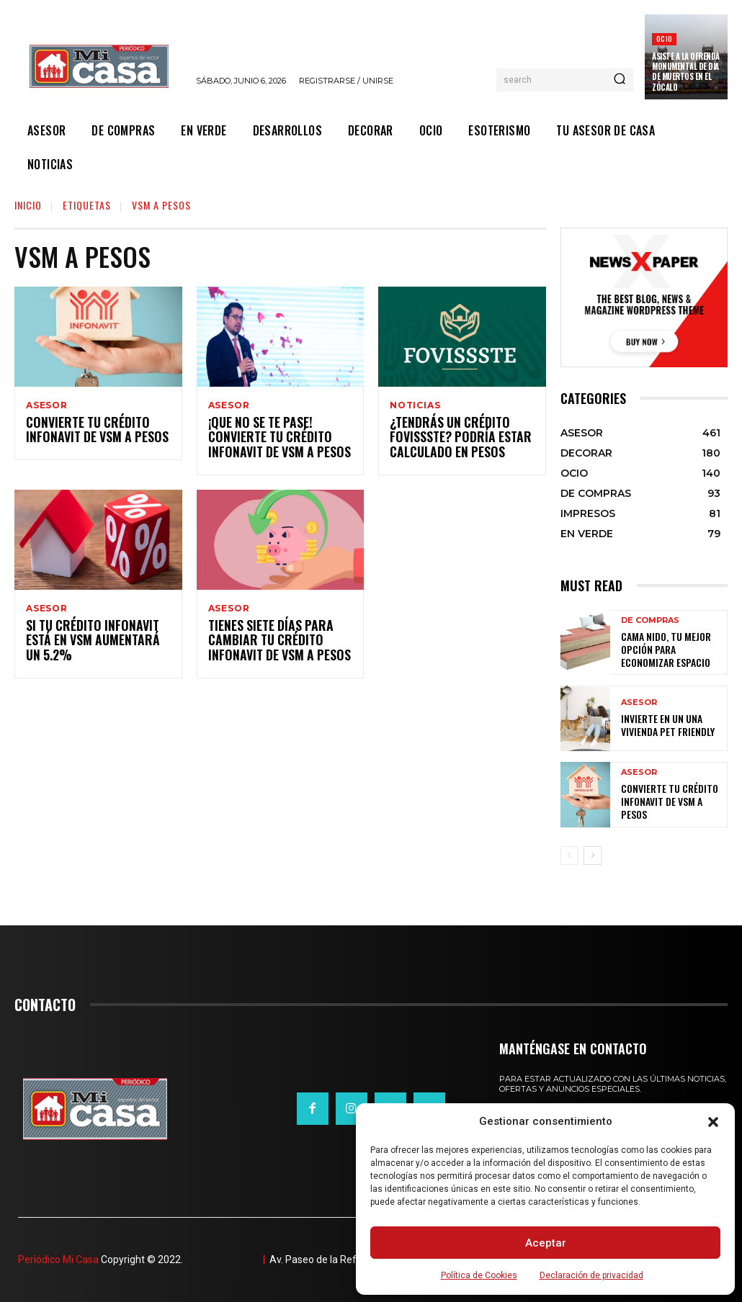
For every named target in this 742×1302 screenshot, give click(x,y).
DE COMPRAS (650, 623)
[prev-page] (569, 855)
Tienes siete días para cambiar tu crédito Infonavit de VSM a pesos (272, 644)
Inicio (28, 204)
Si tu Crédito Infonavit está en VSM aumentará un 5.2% (95, 644)
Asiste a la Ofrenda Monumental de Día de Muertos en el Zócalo (686, 71)
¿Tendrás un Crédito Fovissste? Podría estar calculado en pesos (454, 439)
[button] (713, 1122)
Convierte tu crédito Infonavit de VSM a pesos (90, 432)
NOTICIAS (415, 405)
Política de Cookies (479, 1275)
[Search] (619, 79)
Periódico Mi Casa (58, 1259)
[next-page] (593, 855)
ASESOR (47, 405)
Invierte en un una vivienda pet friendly (661, 725)
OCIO (664, 38)
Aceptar (545, 1242)
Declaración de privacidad (591, 1275)
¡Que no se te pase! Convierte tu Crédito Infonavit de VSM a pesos (272, 439)
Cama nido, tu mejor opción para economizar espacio (668, 649)
